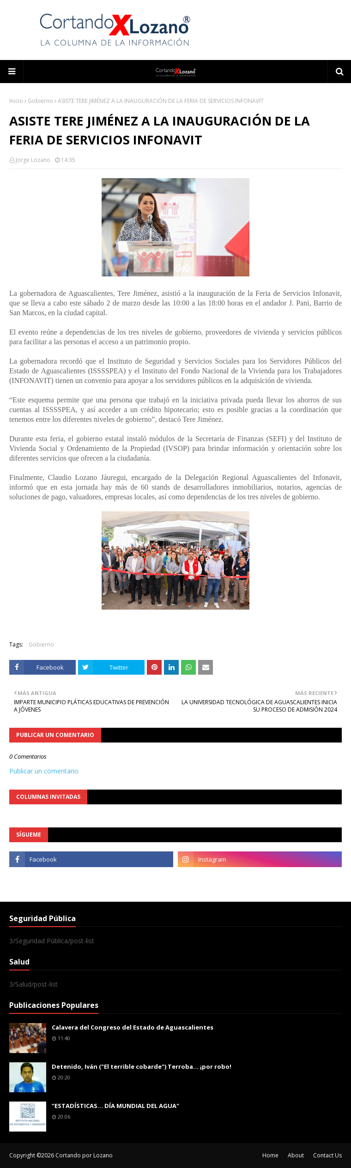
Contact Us (327, 1155)
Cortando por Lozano (84, 1155)
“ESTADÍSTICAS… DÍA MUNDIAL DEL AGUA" (115, 1106)
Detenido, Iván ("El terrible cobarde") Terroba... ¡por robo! (141, 1066)
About (296, 1155)
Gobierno (40, 101)
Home (270, 1155)
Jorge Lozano (33, 160)
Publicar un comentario (44, 771)
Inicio (16, 101)
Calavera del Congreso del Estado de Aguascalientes (132, 1027)
